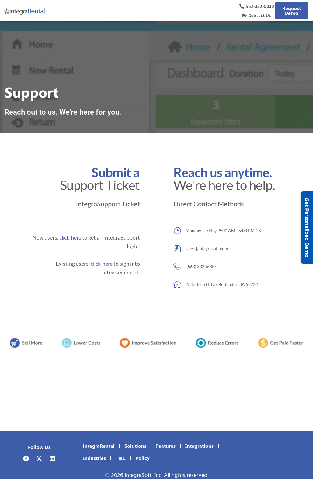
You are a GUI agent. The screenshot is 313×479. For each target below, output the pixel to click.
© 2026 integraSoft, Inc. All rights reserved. (157, 474)
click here (70, 237)
